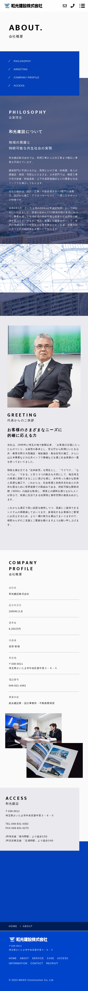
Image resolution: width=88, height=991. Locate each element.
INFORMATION (18, 963)
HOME (13, 958)
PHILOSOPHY (22, 61)
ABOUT (24, 958)
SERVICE (38, 958)
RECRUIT (52, 963)
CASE (50, 958)
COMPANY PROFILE (26, 77)
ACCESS (19, 85)
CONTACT (37, 963)
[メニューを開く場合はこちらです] (82, 6)
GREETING (21, 69)
